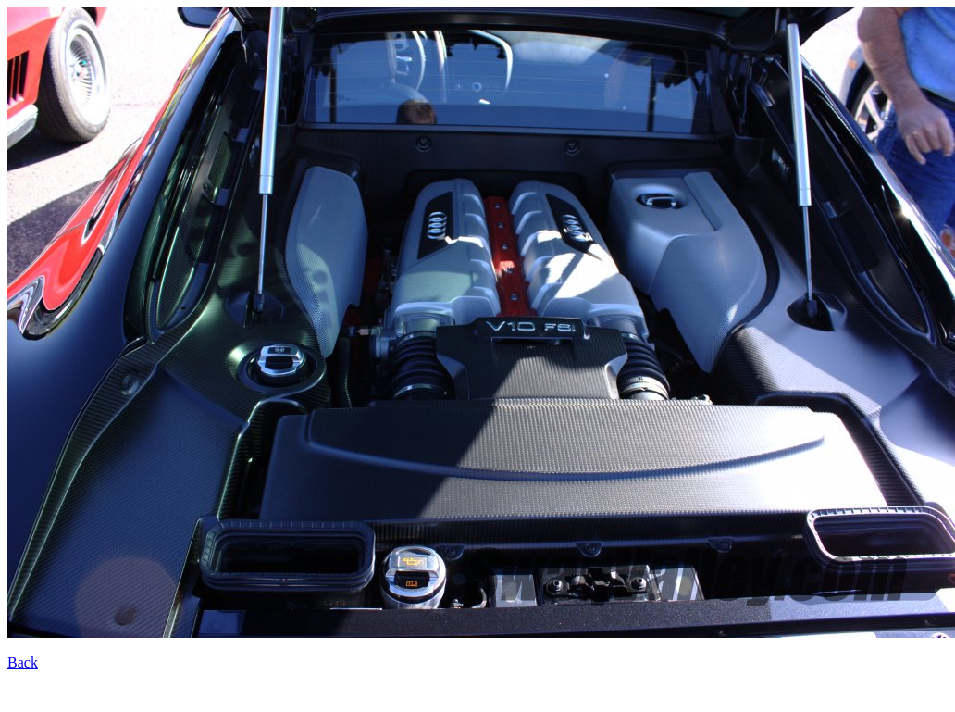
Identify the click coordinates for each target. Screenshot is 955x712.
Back (22, 662)
